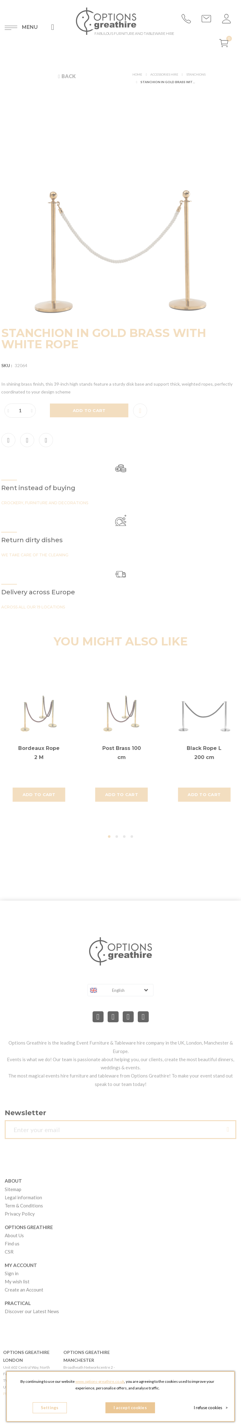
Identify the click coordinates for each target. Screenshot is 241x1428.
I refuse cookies (211, 1407)
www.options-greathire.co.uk (99, 1381)
